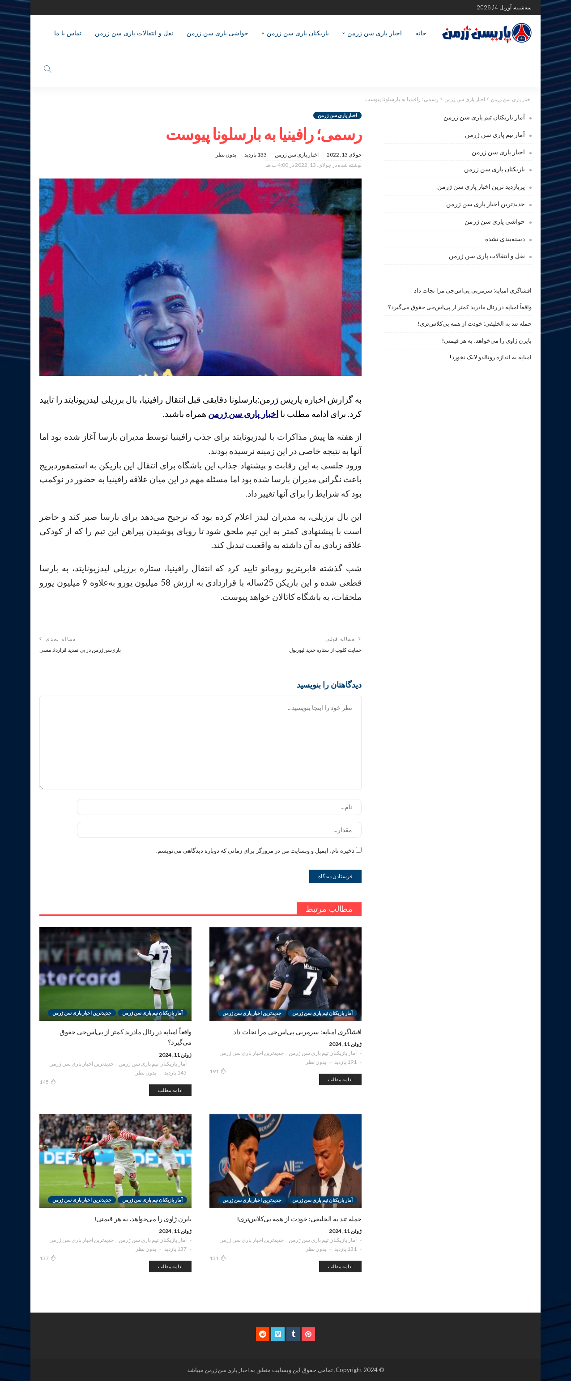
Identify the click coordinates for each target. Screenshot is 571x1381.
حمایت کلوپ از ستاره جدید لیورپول (322, 650)
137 (47, 1258)
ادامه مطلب (340, 1080)
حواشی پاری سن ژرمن (217, 33)
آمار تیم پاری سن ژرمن (495, 134)
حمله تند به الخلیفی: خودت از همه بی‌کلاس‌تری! (475, 323)
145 (47, 1081)
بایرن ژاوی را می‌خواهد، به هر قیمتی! (487, 340)
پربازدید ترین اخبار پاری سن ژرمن (481, 186)
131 (217, 1258)
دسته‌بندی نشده (505, 238)
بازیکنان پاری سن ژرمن (298, 33)
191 (217, 1071)
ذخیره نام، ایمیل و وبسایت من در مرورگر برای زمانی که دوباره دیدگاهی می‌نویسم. (255, 850)
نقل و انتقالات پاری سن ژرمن (134, 33)
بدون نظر (226, 154)
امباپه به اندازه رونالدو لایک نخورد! (491, 357)
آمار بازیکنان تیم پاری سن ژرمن (323, 1053)
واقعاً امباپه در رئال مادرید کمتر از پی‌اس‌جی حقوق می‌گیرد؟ (460, 307)
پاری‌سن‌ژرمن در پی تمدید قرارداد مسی (84, 650)
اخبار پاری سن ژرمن (374, 33)
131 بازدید (345, 1249)
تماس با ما (67, 33)
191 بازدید (345, 1062)
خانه (420, 33)
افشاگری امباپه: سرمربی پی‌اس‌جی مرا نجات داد (473, 290)
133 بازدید (255, 154)
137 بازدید (175, 1249)
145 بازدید (175, 1072)
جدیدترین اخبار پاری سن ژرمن (251, 1053)
